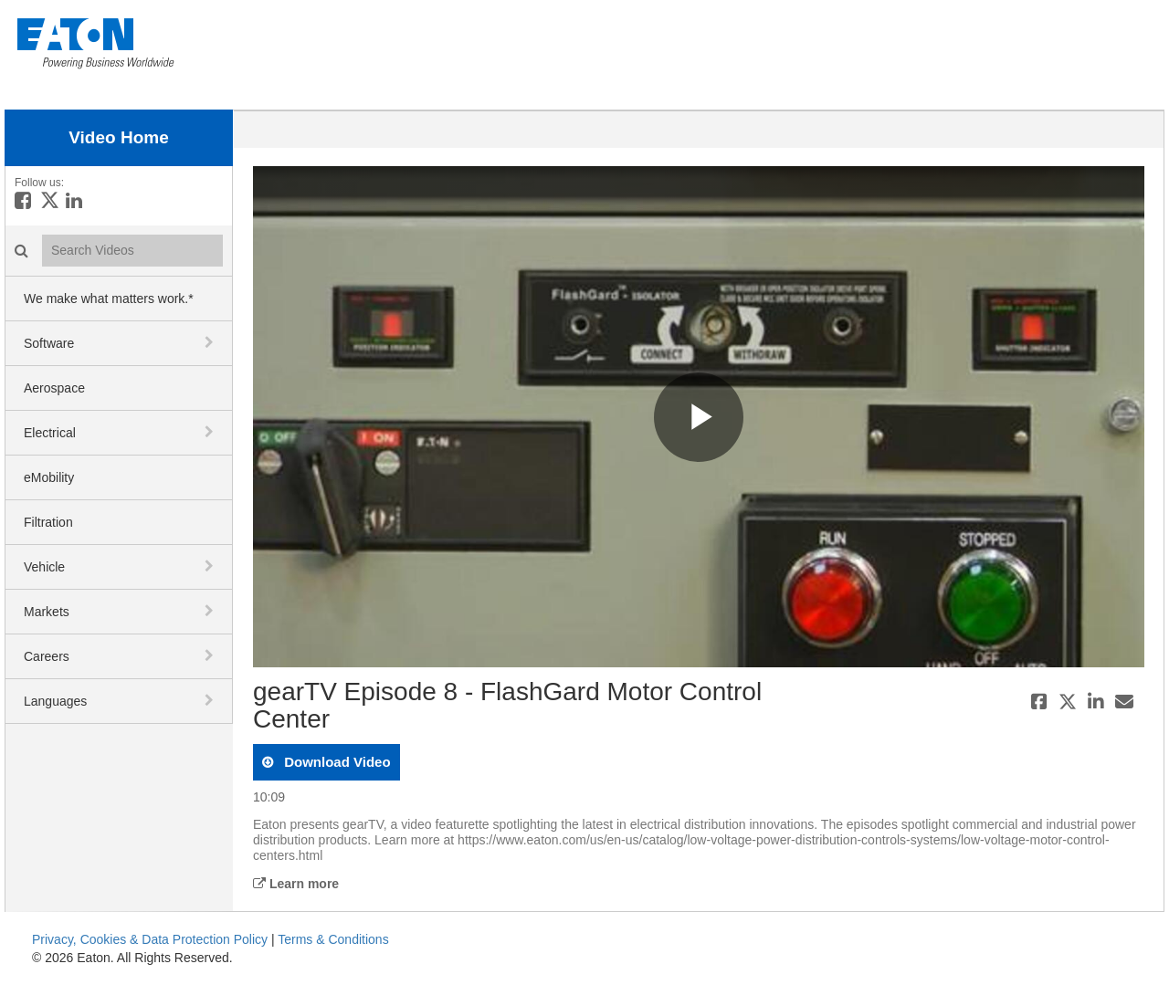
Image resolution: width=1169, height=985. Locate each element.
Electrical (50, 432)
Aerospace (54, 388)
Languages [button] (55, 701)
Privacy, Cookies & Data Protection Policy (150, 939)
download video (335, 762)
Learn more (296, 883)
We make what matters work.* (109, 298)
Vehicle (44, 567)
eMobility (49, 477)
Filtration (48, 522)
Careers (46, 656)
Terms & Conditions (333, 939)
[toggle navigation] (211, 342)
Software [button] (49, 343)
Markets (46, 611)
